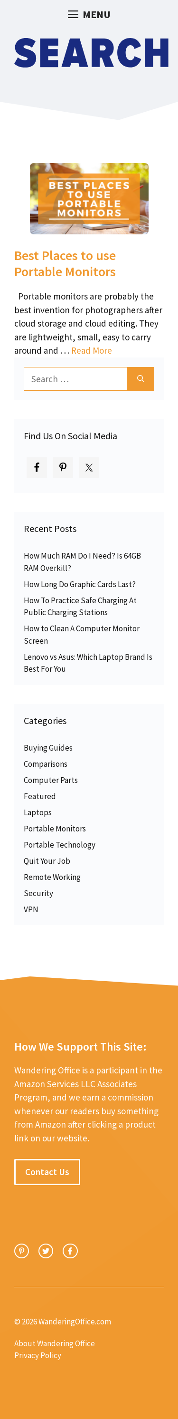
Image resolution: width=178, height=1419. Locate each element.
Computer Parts (51, 780)
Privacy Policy (37, 1355)
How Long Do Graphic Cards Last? (80, 584)
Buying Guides (48, 748)
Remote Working (52, 877)
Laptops (38, 812)
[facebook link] (70, 1251)
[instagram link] (21, 1251)
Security (38, 893)
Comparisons (45, 764)
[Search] (140, 379)
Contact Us (47, 1172)
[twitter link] (45, 1251)
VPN (31, 909)
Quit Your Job (47, 861)
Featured (40, 796)
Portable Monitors (55, 828)
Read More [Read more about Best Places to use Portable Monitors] (91, 350)
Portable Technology (59, 845)
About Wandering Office (54, 1343)
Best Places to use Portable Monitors (65, 263)
